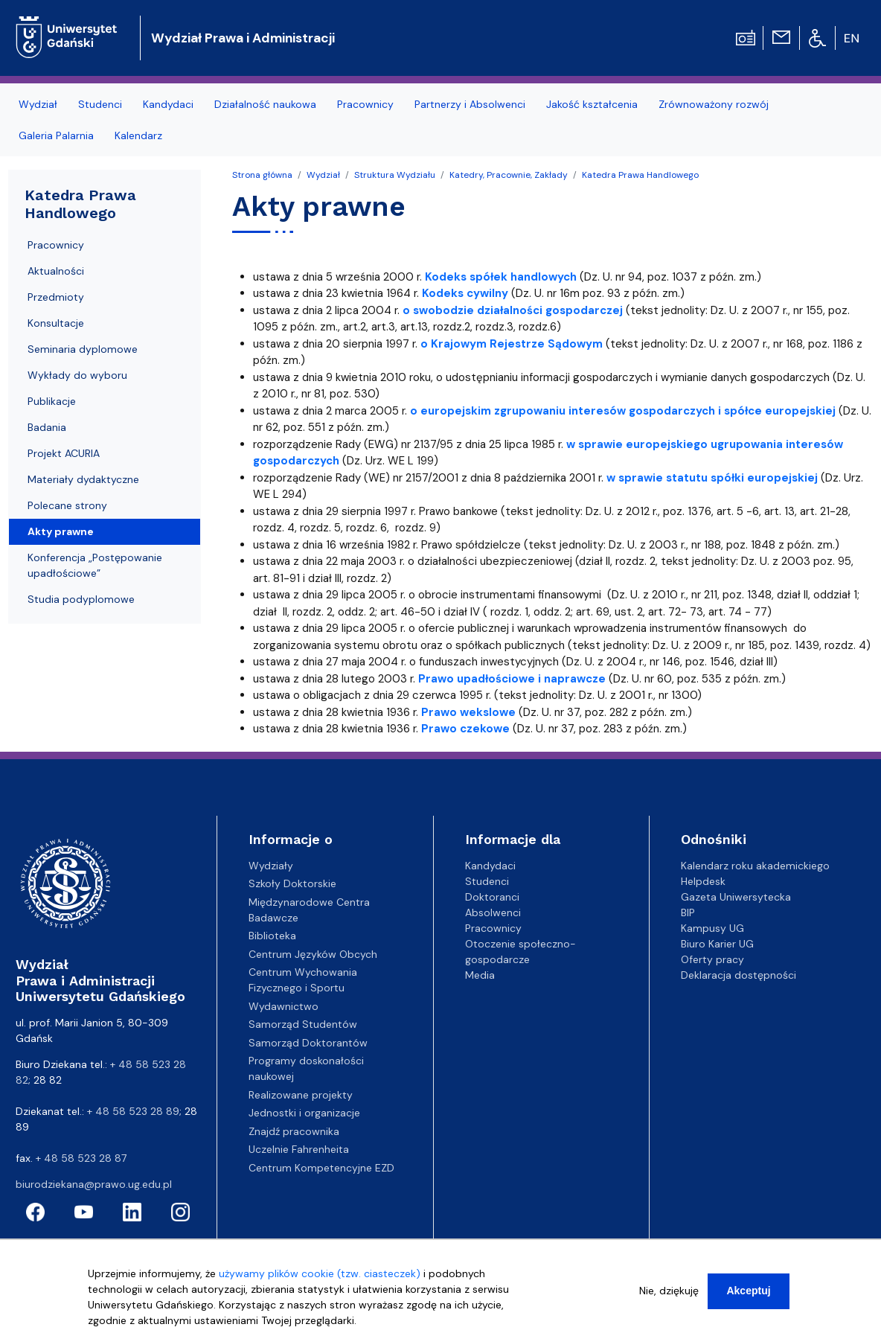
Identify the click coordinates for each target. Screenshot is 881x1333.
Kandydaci (490, 865)
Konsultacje (56, 323)
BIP (688, 912)
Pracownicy (56, 245)
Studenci (487, 881)
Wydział (323, 175)
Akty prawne (61, 531)
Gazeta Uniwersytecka (736, 897)
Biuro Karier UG (717, 943)
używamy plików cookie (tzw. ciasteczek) (319, 1275)
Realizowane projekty (301, 1095)
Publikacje (52, 401)
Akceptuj (748, 1292)
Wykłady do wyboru (77, 375)
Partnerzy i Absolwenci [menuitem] (469, 104)
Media (480, 975)
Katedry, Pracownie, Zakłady (508, 175)
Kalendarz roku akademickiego (755, 865)
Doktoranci (492, 897)
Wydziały (271, 865)
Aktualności (56, 271)
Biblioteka (272, 935)
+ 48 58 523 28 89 (133, 1111)
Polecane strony (67, 505)
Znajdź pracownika (294, 1131)
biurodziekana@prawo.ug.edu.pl (94, 1184)
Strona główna (262, 175)
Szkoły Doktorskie (292, 883)
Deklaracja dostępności (738, 975)
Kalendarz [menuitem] (138, 135)
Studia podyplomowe (81, 599)
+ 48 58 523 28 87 (81, 1158)
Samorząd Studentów (303, 1024)
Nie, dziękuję (669, 1292)
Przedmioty (56, 297)
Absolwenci (493, 912)
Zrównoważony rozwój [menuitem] (714, 104)
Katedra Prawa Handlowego (640, 175)
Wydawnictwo (283, 1006)
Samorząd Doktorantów (308, 1042)
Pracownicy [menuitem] (365, 104)
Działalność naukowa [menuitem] (265, 104)
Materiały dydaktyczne (83, 479)
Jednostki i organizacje (304, 1112)
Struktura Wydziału (394, 175)
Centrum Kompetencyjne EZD (321, 1167)
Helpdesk (703, 881)
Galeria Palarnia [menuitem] (56, 135)
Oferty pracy (712, 959)
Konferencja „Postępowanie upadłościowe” (95, 565)
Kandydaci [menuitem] (168, 104)
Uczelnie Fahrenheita (299, 1149)
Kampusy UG (712, 928)
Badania (47, 427)
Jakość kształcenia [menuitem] (592, 104)
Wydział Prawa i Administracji (243, 38)
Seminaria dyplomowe (83, 349)
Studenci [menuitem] (100, 104)
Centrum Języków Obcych (313, 954)
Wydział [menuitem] (38, 104)
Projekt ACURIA (64, 453)
